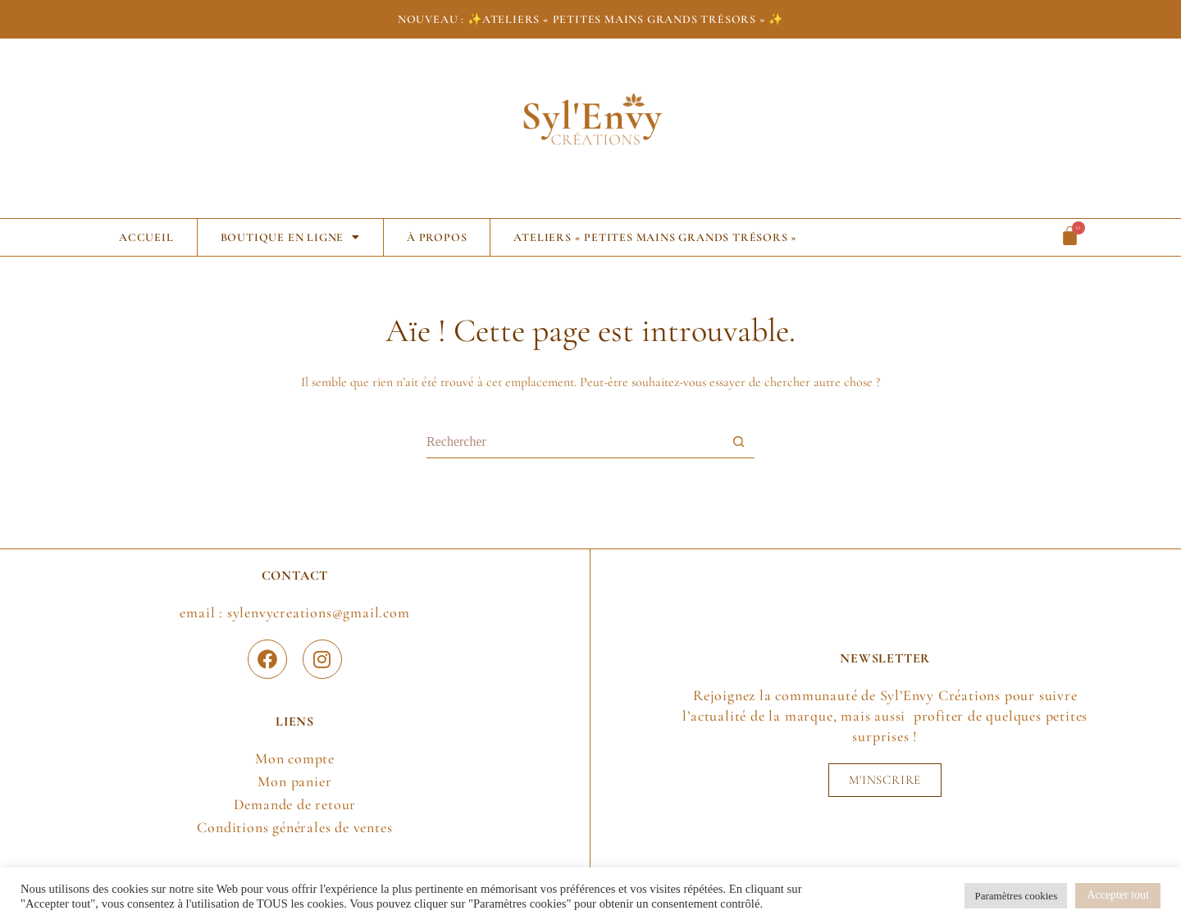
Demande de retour (295, 804)
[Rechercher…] (574, 442)
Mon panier (294, 781)
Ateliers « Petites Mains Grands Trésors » (655, 237)
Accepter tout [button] (1118, 895)
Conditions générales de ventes (294, 827)
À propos (437, 237)
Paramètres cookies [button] (1015, 896)
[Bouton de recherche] (738, 442)
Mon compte (295, 758)
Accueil (146, 237)
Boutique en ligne (290, 237)
